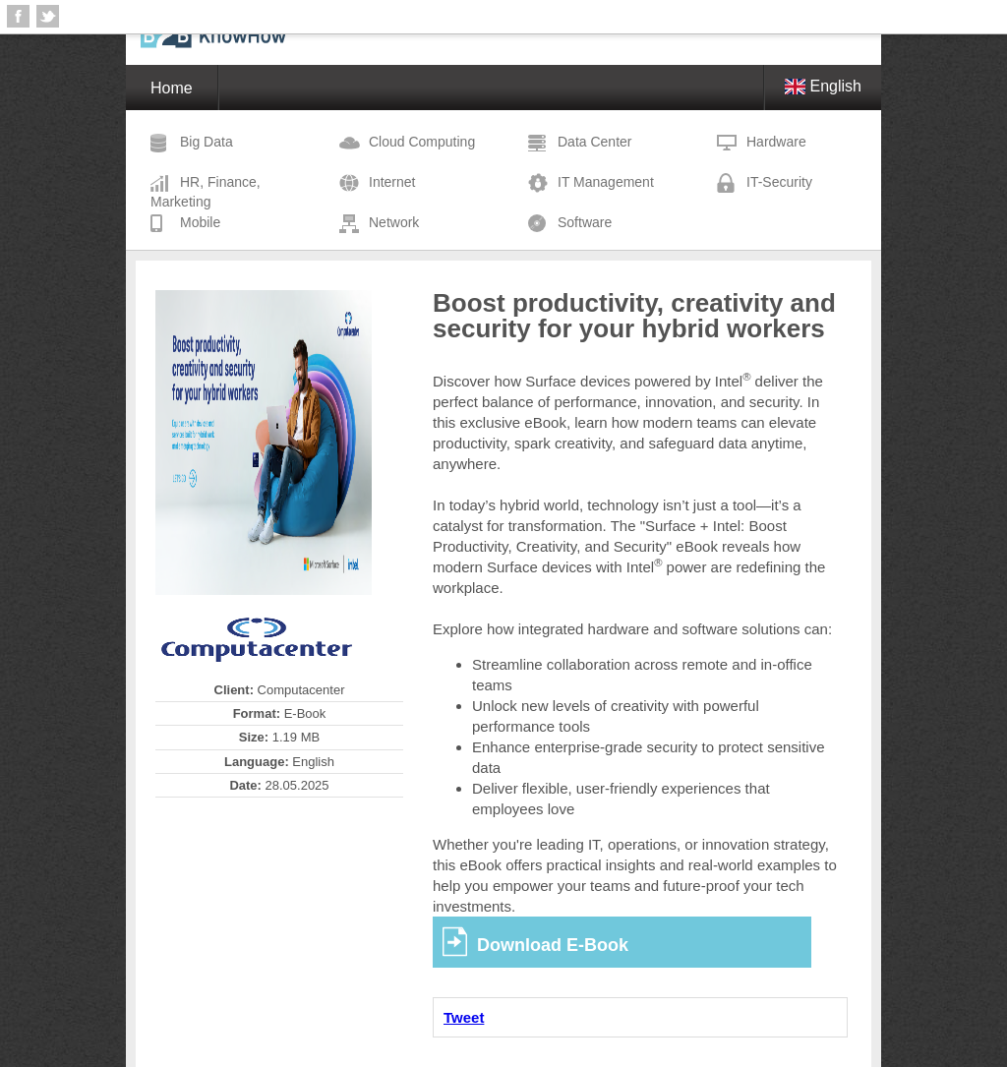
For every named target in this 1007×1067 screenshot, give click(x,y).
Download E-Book (552, 945)
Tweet (464, 1017)
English (823, 86)
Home (171, 88)
